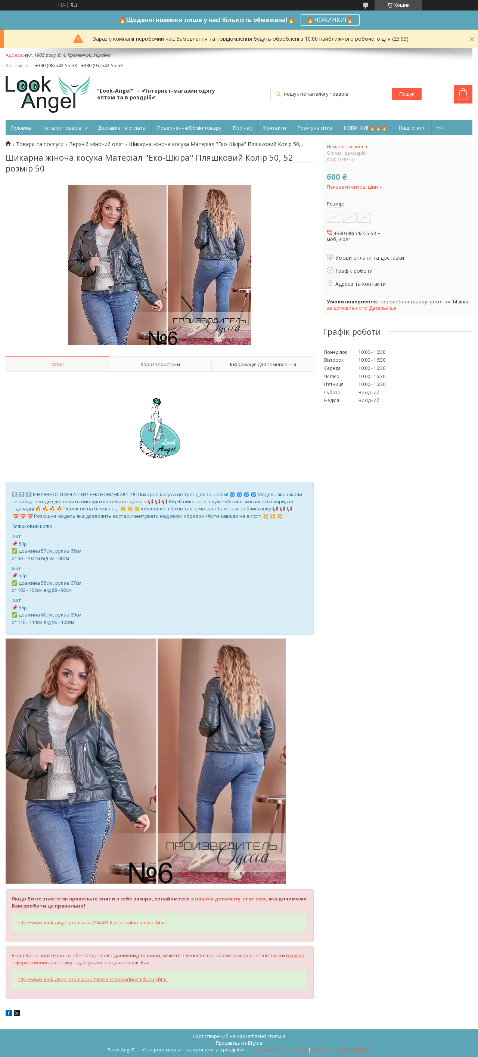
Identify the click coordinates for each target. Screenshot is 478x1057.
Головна (21, 127)
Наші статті (412, 127)
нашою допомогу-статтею (230, 898)
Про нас (242, 127)
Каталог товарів (62, 127)
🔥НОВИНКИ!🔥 (330, 20)
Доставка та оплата (122, 127)
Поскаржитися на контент (278, 1050)
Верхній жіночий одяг (96, 144)
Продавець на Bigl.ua (239, 1043)
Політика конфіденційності (341, 1050)
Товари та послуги (39, 144)
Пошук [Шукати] (406, 94)
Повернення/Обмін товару (189, 127)
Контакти (274, 127)
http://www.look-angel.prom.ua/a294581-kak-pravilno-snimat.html (92, 922)
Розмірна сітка (315, 127)
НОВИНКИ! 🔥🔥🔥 (365, 127)
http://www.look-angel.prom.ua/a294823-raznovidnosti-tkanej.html (93, 979)
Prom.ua (276, 1036)
